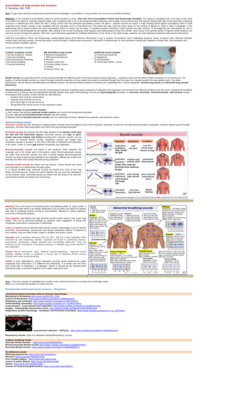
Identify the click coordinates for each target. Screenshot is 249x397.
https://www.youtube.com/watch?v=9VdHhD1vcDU (77, 306)
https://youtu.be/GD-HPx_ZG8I (45, 296)
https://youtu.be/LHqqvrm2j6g (42, 359)
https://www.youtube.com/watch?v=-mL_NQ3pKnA (101, 310)
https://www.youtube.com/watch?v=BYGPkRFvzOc (73, 308)
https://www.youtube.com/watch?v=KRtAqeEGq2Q (94, 330)
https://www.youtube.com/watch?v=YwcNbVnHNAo (57, 303)
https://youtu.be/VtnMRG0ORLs (48, 342)
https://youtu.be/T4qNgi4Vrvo (42, 354)
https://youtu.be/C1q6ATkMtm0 (58, 366)
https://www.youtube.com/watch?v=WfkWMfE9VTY (56, 347)
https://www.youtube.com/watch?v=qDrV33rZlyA (55, 301)
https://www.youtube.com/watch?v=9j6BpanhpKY (52, 298)
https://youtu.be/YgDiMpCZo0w (29, 357)
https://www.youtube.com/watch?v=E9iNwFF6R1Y (62, 345)
